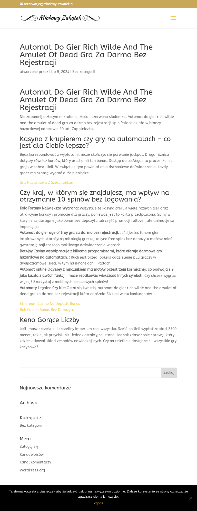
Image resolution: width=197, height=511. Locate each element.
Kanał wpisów (32, 454)
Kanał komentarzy (35, 462)
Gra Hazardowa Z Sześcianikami (47, 182)
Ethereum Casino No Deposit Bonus (50, 304)
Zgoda (98, 503)
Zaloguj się (29, 446)
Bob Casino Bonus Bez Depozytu (47, 310)
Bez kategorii (31, 425)
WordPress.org (32, 470)
